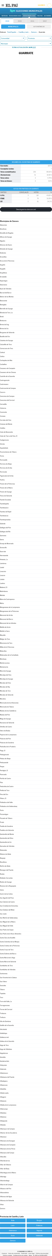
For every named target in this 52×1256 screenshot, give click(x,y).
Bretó (2, 316)
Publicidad (24, 1253)
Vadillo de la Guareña (7, 1025)
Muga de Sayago (5, 719)
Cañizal (2, 352)
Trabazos (3, 1013)
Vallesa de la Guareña (7, 1041)
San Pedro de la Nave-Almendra (10, 934)
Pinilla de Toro (4, 790)
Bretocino (3, 320)
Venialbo (3, 1057)
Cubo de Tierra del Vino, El (8, 436)
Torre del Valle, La (6, 1001)
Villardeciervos (5, 1161)
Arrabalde (3, 277)
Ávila (12, 1220)
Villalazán (3, 1101)
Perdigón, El (4, 770)
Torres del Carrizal (6, 1009)
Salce (2, 890)
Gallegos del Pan (5, 528)
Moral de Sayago (5, 671)
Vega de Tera (4, 1045)
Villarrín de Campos (6, 1185)
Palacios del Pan (5, 739)
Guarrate (3, 551)
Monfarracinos (5, 663)
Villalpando (3, 1121)
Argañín (2, 265)
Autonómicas (39, 27)
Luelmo (2, 583)
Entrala (2, 444)
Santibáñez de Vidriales (7, 969)
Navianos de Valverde (7, 723)
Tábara (2, 989)
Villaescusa (3, 1085)
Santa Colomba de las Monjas (9, 942)
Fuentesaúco (4, 508)
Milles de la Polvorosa (7, 647)
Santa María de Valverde (8, 962)
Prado (2, 822)
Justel (2, 567)
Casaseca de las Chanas (8, 372)
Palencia (39, 1225)
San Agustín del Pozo (7, 898)
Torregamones (5, 1005)
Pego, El (2, 750)
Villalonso (3, 1117)
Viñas (2, 1204)
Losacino (3, 571)
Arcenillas (3, 257)
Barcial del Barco (5, 293)
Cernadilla (3, 404)
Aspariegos (3, 281)
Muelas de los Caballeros (8, 711)
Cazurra (2, 392)
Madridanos (4, 591)
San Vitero (3, 981)
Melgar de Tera (5, 639)
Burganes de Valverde (7, 332)
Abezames (3, 225)
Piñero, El (3, 798)
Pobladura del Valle (6, 802)
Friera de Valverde (6, 496)
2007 (45, 21)
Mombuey (3, 659)
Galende (2, 524)
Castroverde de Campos (8, 388)
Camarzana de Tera (6, 348)
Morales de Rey (5, 687)
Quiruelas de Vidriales (7, 846)
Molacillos (3, 651)
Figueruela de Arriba (6, 476)
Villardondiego (4, 1181)
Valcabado (3, 1029)
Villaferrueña (4, 1093)
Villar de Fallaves (5, 1165)
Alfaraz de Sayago (6, 237)
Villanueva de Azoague (7, 1141)
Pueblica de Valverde (7, 830)
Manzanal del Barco (6, 619)
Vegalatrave (4, 1053)
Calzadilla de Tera (6, 344)
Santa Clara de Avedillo (7, 938)
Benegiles (3, 305)
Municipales (13, 27)
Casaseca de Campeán (7, 368)
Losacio (2, 575)
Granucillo (3, 547)
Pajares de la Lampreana (8, 735)
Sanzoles (3, 985)
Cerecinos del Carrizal (7, 400)
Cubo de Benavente (6, 432)
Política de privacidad (42, 1253)
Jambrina (3, 563)
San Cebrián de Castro (7, 902)
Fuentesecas (4, 516)
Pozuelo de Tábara (6, 818)
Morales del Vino (5, 683)
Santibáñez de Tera (6, 966)
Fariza (2, 456)
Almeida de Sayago (6, 249)
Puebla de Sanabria (6, 826)
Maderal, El (3, 587)
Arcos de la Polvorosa (7, 261)
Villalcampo (4, 1109)
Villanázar (3, 1137)
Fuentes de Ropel (5, 512)
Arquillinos (3, 273)
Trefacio (2, 1017)
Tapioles (2, 993)
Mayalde (2, 635)
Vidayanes (3, 1065)
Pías (1, 782)
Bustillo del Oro (5, 336)
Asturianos (3, 285)
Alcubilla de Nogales (6, 233)
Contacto (4, 1253)
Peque (2, 766)
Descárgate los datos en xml (26, 209)
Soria (12, 1235)
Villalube (3, 1125)
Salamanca (13, 1230)
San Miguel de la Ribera (7, 922)
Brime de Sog (4, 324)
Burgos (39, 1220)
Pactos (40, 16)
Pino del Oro (4, 794)
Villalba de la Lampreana (8, 1105)
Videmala (3, 1069)
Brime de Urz (4, 328)
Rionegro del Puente (6, 870)
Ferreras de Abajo (6, 464)
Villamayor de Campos (7, 1129)
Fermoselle (3, 460)
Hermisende (4, 555)
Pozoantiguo (4, 814)
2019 (7, 21)
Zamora (2, 1208)
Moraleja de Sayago (6, 679)
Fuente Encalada (5, 500)
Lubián (2, 579)
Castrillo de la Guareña (7, 376)
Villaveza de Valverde (7, 1200)
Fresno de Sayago (6, 492)
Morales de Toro (5, 691)
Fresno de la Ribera (6, 488)
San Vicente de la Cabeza (8, 977)
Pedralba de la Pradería (8, 747)
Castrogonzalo (4, 380)
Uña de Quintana (5, 1021)
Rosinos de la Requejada (8, 886)
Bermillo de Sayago (6, 309)
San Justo (3, 914)
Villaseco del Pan (5, 1188)
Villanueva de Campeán (7, 1145)
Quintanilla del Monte (7, 834)
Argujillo (2, 269)
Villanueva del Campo (7, 1153)
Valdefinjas (3, 1033)
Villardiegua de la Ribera (8, 1173)
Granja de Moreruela (6, 543)
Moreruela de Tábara (7, 707)
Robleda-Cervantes (6, 878)
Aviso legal (31, 1253)
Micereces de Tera (6, 643)
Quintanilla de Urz (6, 842)
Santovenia (3, 973)
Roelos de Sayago (6, 882)
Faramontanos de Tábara (8, 452)
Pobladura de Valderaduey (8, 806)
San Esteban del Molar (7, 910)
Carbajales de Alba (6, 360)
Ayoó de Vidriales (5, 289)
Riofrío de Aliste (5, 866)
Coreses (2, 416)
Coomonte (3, 412)
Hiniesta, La (4, 559)
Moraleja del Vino (5, 675)
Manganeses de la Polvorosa (9, 611)
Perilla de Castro (5, 778)
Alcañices (3, 229)
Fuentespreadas (5, 520)
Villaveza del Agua (6, 1196)
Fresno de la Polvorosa (7, 484)
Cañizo (2, 356)
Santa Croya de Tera (6, 950)
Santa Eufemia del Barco (8, 954)
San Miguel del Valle (6, 926)
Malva (2, 603)
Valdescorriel (4, 1037)
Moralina (3, 699)
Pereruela (3, 774)
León (12, 1225)
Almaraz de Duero (6, 245)
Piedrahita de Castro (6, 786)
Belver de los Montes (7, 297)
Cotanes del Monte (6, 424)
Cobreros (3, 408)
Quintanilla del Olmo (6, 838)
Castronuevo (4, 384)
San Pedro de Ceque (6, 930)
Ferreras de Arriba (6, 468)
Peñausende (4, 762)
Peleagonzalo (4, 754)
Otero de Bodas (5, 731)
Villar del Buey (4, 1169)
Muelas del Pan (5, 715)
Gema (2, 539)
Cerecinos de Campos (7, 396)
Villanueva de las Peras (7, 1149)
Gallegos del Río (5, 531)
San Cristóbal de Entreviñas (9, 906)
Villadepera (3, 1081)
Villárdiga (3, 1177)
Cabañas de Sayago (6, 340)
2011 (32, 21)
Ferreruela (3, 472)
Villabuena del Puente (7, 1077)
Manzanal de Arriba (6, 615)
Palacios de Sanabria (7, 743)
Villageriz (3, 1097)
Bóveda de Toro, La (6, 313)
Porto (2, 810)
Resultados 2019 (29, 16)
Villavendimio (4, 1192)
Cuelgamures (4, 440)
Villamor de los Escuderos (8, 1133)
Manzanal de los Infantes (8, 623)
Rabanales (3, 850)
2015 (20, 21)
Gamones (3, 535)
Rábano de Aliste (5, 854)
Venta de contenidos (14, 1253)
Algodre (2, 241)
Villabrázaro (4, 1073)
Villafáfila (3, 1089)
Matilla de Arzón (5, 627)
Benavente (3, 301)
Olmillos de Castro (6, 727)
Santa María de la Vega (7, 958)
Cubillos (2, 428)
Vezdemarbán (4, 1061)
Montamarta (4, 667)
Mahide (2, 595)
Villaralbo (3, 1157)
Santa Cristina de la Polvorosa (10, 946)
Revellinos (3, 862)
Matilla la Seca (5, 631)
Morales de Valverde (6, 695)
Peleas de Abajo (5, 758)
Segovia (39, 1230)
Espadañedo (4, 448)
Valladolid (39, 1235)
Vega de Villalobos (6, 1049)
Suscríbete (41, 5)
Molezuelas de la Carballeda (9, 655)
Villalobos (3, 1113)
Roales (2, 874)
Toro (1, 997)
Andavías (3, 253)
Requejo (2, 858)
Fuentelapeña (4, 504)
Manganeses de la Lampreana (10, 607)
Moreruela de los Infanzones (9, 703)
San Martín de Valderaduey (9, 918)
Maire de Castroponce (7, 599)
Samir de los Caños (6, 894)
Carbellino (3, 364)
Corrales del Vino (5, 420)
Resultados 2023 (15, 16)
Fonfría (2, 480)
